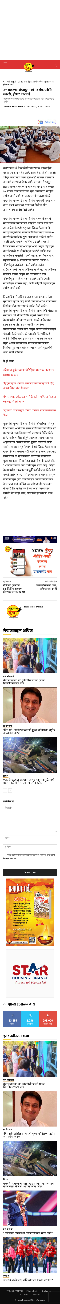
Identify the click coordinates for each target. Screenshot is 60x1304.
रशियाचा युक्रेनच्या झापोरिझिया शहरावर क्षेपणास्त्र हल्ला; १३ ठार (14, 588)
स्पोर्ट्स (6, 1276)
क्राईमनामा (7, 726)
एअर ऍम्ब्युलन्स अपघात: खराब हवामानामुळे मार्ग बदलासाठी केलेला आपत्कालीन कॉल (28, 781)
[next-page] (10, 790)
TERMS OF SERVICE (15, 1291)
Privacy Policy (32, 1291)
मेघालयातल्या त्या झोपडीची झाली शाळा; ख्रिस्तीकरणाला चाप (24, 682)
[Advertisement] (30, 30)
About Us (24, 1294)
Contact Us (35, 1294)
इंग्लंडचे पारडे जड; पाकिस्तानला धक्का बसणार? (28, 1280)
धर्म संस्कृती (11, 82)
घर (4, 82)
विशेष (5, 776)
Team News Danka (13, 107)
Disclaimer (46, 1291)
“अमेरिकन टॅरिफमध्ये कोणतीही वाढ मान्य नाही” (28, 1233)
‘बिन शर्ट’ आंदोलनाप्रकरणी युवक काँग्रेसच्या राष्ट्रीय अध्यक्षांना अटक (29, 732)
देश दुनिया (8, 1229)
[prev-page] (5, 790)
